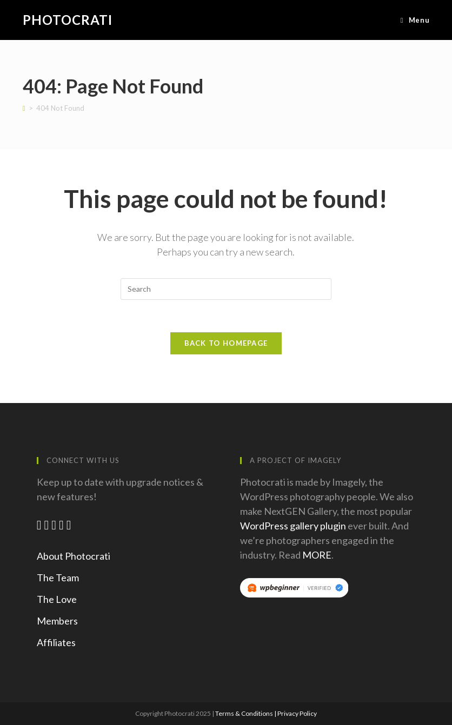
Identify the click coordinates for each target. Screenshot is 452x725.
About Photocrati (73, 556)
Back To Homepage (226, 343)
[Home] (24, 108)
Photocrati (67, 20)
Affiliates (56, 642)
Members (57, 621)
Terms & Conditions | (246, 713)
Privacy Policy (297, 713)
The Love (57, 599)
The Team (58, 577)
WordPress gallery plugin (293, 526)
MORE (316, 555)
